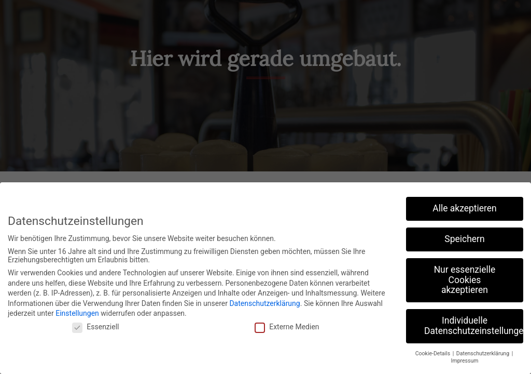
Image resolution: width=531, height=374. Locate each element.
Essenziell (95, 327)
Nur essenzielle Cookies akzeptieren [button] (465, 279)
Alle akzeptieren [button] (464, 208)
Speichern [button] (464, 239)
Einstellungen (77, 313)
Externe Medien (287, 327)
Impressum (465, 360)
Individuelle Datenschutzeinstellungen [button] (473, 325)
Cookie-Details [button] (433, 353)
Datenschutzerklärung (264, 303)
